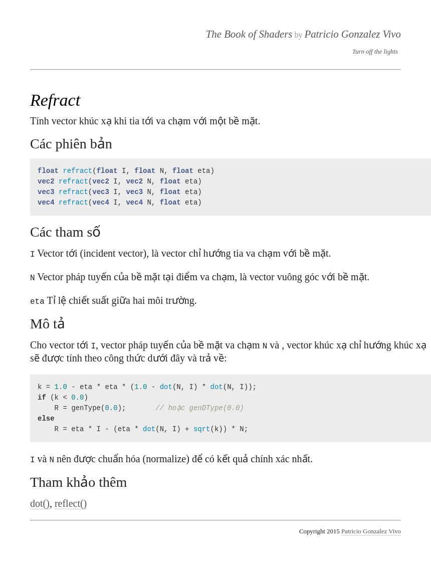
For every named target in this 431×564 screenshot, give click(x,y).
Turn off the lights (375, 51)
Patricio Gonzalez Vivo (352, 34)
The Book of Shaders (249, 34)
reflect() (71, 501)
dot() (40, 501)
